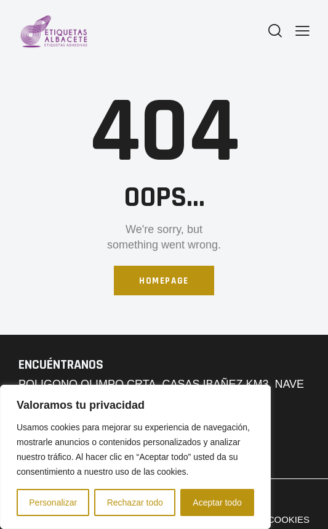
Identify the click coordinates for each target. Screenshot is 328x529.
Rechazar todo (135, 502)
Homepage (164, 281)
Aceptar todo (217, 502)
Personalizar (53, 502)
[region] (135, 457)
